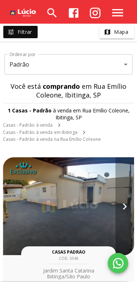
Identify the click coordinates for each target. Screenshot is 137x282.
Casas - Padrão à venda (28, 125)
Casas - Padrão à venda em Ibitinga (40, 132)
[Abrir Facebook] (73, 13)
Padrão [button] (19, 64)
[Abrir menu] (117, 12)
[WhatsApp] (118, 263)
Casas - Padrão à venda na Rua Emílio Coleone (52, 139)
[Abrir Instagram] (95, 13)
